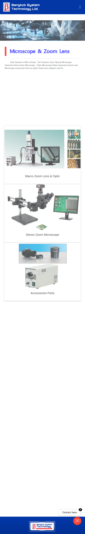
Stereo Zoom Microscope (42, 276)
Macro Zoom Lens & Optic (42, 218)
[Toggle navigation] (80, 7)
